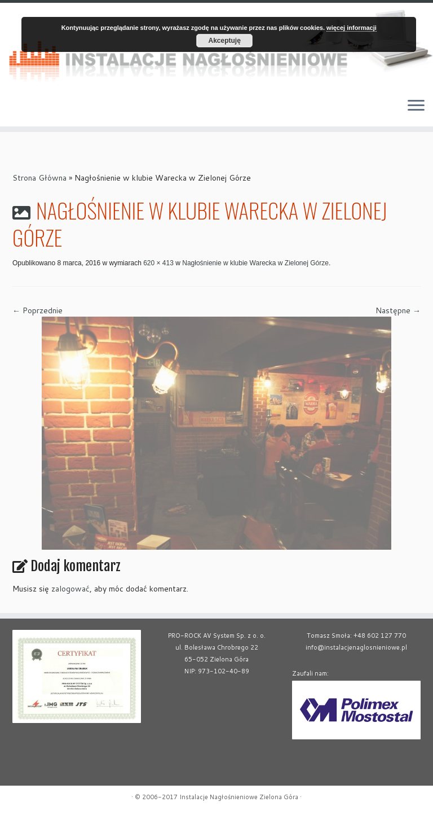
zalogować (70, 588)
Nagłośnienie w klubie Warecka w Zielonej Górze (254, 263)
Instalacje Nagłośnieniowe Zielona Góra (238, 796)
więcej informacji (351, 27)
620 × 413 (158, 263)
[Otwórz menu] (416, 106)
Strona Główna (39, 177)
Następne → (398, 310)
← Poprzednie (37, 310)
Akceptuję (225, 41)
